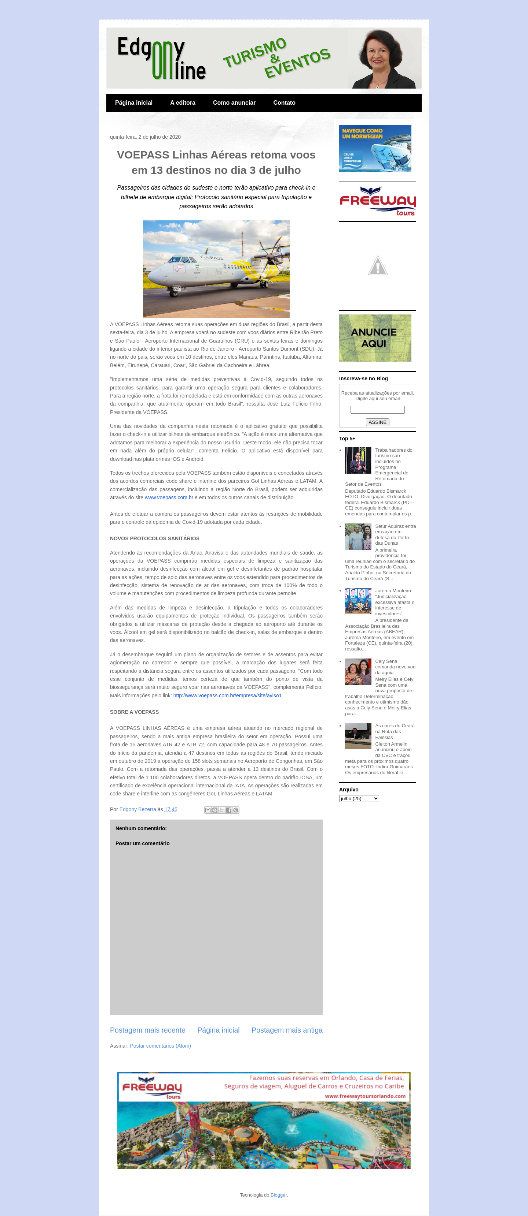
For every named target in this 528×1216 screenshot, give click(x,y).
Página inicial (134, 103)
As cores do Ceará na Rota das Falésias (395, 731)
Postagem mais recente (148, 1030)
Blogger (279, 1195)
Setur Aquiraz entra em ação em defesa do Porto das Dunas (395, 534)
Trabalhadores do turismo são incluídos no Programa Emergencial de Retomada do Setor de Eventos (378, 467)
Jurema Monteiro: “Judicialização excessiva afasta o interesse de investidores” (394, 602)
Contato (284, 103)
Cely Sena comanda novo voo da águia (395, 667)
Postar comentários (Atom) (160, 1046)
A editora (182, 103)
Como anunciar (234, 103)
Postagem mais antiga (287, 1030)
